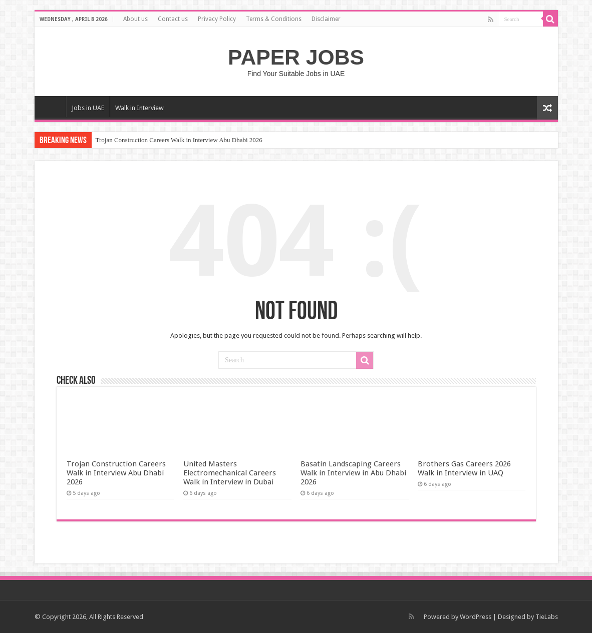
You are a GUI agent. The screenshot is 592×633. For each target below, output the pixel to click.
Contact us (173, 19)
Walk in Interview (139, 108)
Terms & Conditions (274, 19)
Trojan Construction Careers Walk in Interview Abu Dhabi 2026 (179, 140)
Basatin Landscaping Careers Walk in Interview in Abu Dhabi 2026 (353, 472)
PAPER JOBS (296, 57)
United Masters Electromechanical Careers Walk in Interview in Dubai (229, 472)
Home (53, 106)
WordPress (475, 616)
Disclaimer (326, 19)
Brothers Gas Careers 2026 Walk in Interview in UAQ (464, 468)
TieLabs (546, 616)
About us (135, 19)
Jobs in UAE (88, 108)
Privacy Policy (217, 19)
